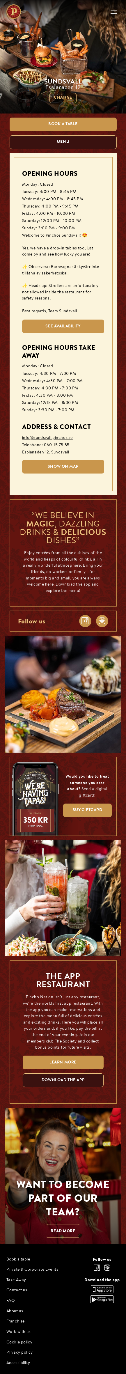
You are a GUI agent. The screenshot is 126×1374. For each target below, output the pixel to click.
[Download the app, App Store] (102, 1292)
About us (14, 1311)
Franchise (15, 1321)
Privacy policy (19, 1352)
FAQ (10, 1301)
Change (63, 97)
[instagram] (102, 621)
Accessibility (18, 1363)
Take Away (16, 1280)
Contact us (16, 1290)
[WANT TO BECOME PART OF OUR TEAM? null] (63, 1176)
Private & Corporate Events (32, 1269)
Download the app (102, 1280)
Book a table (18, 1259)
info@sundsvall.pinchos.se (47, 438)
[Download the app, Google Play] (102, 1302)
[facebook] (85, 621)
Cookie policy (19, 1342)
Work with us (18, 1332)
